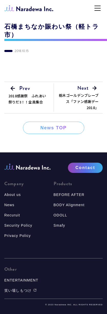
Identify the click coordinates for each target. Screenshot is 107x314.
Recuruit (12, 215)
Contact (85, 167)
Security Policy (18, 225)
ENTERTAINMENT (21, 280)
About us (12, 195)
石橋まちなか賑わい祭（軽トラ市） (51, 31)
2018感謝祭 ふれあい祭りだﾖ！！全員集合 (27, 98)
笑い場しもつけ (20, 290)
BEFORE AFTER (69, 195)
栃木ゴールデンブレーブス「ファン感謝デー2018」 (79, 101)
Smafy (59, 225)
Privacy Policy (17, 236)
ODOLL (60, 215)
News (9, 205)
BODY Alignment (69, 205)
